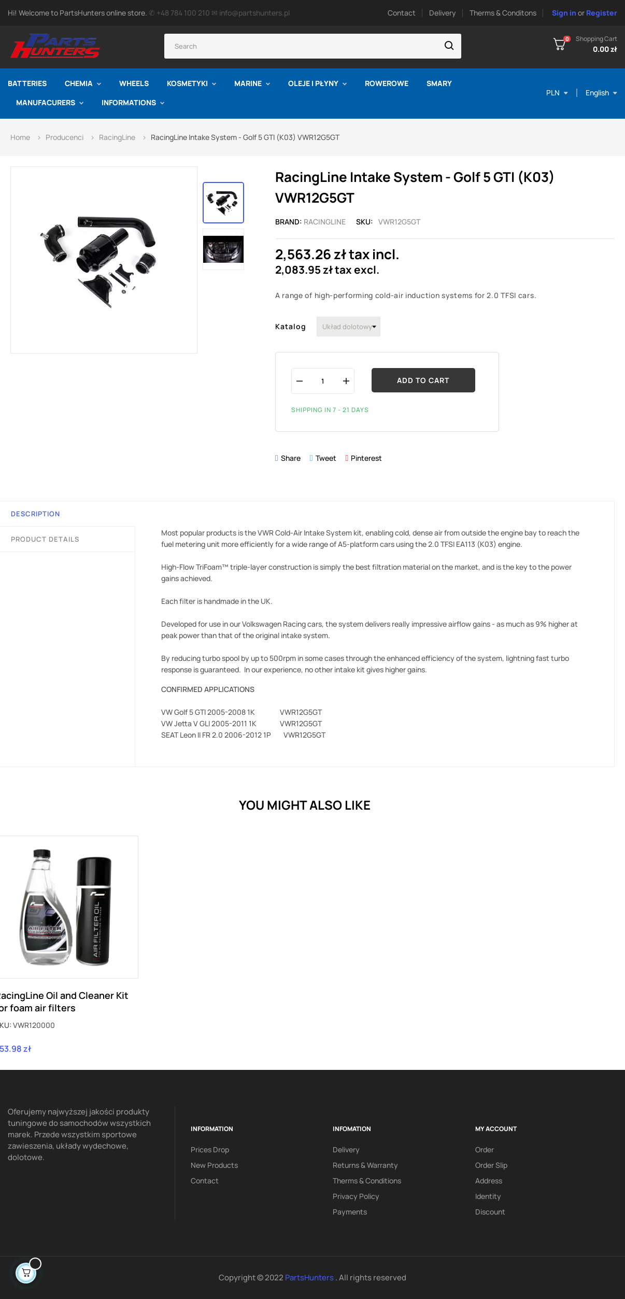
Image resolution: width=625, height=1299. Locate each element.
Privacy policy (356, 1196)
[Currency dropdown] (557, 92)
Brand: (288, 222)
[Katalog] (348, 326)
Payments (350, 1212)
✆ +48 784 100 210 (179, 13)
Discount (490, 1212)
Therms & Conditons (503, 13)
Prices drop (210, 1149)
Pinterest (366, 458)
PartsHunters (310, 1277)
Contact (402, 13)
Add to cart (423, 380)
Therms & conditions (367, 1180)
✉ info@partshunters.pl (250, 13)
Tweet (326, 458)
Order (484, 1149)
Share (291, 458)
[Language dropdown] (601, 92)
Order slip (491, 1165)
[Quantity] (322, 381)
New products (214, 1165)
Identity (488, 1196)
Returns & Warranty (365, 1165)
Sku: (364, 222)
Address (488, 1180)
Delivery (442, 13)
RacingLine (325, 222)
